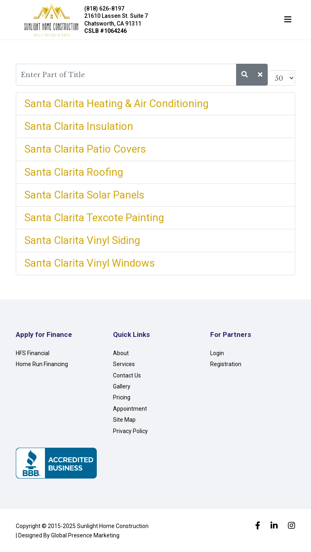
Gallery (121, 386)
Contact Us (127, 375)
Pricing (121, 397)
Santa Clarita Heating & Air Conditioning (116, 103)
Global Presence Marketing (85, 535)
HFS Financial (32, 353)
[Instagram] (291, 526)
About (121, 353)
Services (124, 364)
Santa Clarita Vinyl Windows (89, 263)
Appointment (130, 408)
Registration (225, 364)
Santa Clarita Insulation (78, 126)
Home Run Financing (42, 364)
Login (217, 353)
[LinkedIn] (274, 526)
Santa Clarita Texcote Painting (94, 217)
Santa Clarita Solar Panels (84, 195)
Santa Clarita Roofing (73, 172)
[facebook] (257, 526)
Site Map (124, 419)
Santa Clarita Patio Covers (85, 149)
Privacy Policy (130, 431)
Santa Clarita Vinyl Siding (82, 240)
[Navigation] (288, 19)
